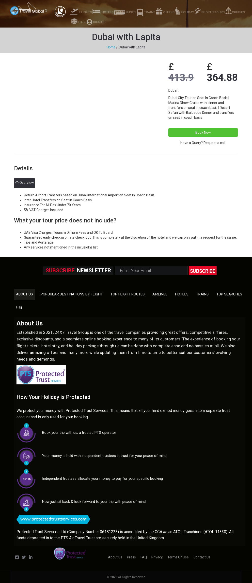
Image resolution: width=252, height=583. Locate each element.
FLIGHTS (85, 12)
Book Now (203, 132)
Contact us (201, 557)
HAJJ (82, 22)
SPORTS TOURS (213, 12)
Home (111, 47)
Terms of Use (178, 557)
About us (24, 294)
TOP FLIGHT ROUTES (127, 294)
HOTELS (107, 12)
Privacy (157, 557)
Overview (24, 183)
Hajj (19, 307)
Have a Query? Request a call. (203, 143)
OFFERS (168, 12)
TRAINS (149, 12)
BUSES (131, 12)
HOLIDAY (187, 12)
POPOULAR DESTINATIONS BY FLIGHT (72, 294)
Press (131, 557)
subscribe (202, 271)
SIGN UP (99, 22)
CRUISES (238, 12)
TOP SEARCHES (229, 294)
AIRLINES (160, 294)
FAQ (144, 557)
